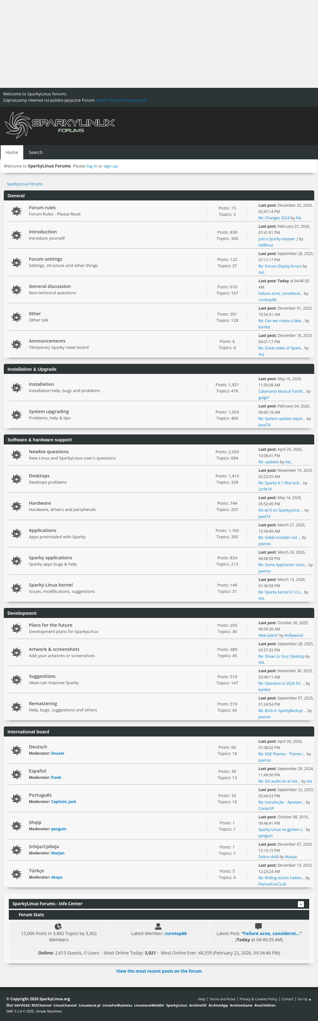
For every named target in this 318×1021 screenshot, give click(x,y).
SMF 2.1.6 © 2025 (20, 1011)
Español (37, 771)
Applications (42, 530)
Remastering (43, 703)
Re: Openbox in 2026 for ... (281, 683)
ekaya (57, 877)
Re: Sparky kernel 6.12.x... (280, 592)
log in (92, 166)
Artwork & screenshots (54, 649)
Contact (287, 999)
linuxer (58, 753)
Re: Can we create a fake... (281, 320)
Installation (41, 384)
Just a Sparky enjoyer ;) (278, 239)
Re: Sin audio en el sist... (279, 781)
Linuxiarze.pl (90, 1005)
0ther (35, 313)
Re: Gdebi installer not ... (279, 537)
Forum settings (45, 259)
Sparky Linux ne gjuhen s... (281, 829)
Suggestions (42, 676)
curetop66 (267, 299)
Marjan (58, 853)
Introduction (43, 231)
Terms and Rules (222, 999)
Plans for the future (50, 625)
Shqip (35, 822)
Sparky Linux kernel (51, 585)
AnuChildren (265, 1005)
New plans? (268, 635)
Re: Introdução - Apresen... (281, 802)
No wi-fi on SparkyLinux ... (281, 510)
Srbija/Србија (44, 846)
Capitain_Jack (63, 801)
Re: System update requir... (281, 418)
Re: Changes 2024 (273, 218)
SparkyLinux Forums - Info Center (47, 904)
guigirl (263, 397)
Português (40, 795)
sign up (111, 166)
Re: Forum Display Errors (280, 266)
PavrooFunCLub (272, 884)
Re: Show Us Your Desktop (281, 656)
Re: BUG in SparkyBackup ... (282, 710)
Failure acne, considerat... (280, 293)
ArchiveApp (218, 1005)
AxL (299, 218)
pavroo (264, 543)
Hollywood (293, 635)
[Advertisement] (159, 44)
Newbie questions (49, 451)
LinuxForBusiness (117, 1005)
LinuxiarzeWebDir (149, 1005)
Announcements (47, 341)
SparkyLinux (176, 1005)
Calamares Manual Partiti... (281, 391)
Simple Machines (49, 1011)
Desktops (39, 475)
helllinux (265, 245)
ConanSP (266, 808)
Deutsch (38, 746)
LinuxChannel (65, 1005)
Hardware (40, 503)
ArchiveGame (241, 1005)
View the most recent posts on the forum (159, 971)
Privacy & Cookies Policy (258, 999)
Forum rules (42, 207)
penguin (59, 829)
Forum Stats (28, 914)
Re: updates (268, 462)
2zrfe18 (264, 489)
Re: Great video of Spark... (281, 348)
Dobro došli (268, 856)
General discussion (50, 286)
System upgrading (49, 411)
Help (201, 999)
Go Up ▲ (305, 999)
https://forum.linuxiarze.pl (121, 100)
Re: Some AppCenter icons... (282, 564)
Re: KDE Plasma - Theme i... (282, 754)
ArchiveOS (197, 1005)
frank (56, 777)
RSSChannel (42, 1005)
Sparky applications (50, 557)
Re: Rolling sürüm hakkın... (281, 877)
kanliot (264, 327)
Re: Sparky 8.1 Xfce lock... (280, 483)
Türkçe (36, 870)
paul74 (264, 425)
